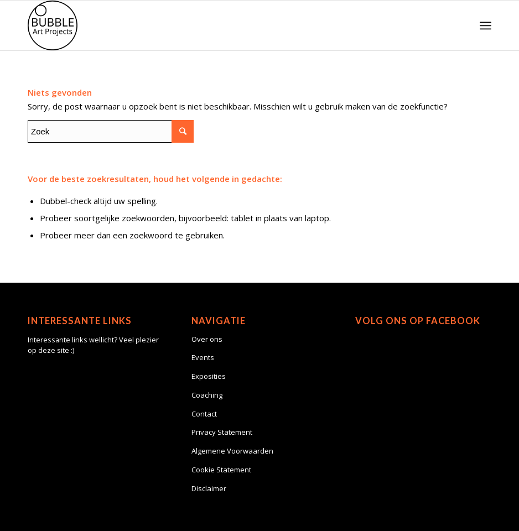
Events (202, 357)
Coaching (206, 395)
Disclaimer (208, 488)
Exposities (208, 376)
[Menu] (485, 25)
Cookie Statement (221, 470)
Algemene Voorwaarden (232, 451)
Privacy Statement (221, 432)
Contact (204, 414)
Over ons (206, 339)
